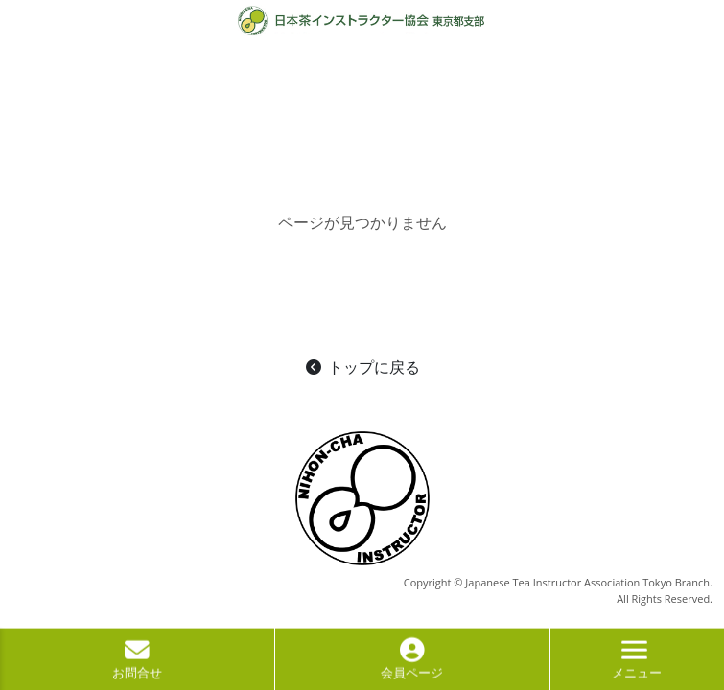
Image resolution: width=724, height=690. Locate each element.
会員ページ (412, 663)
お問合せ (137, 663)
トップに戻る (361, 367)
